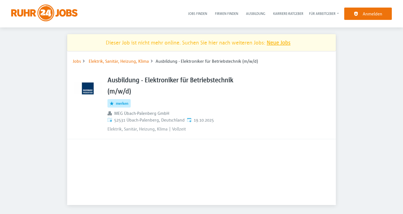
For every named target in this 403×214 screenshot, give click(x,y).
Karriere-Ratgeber (288, 13)
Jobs (77, 61)
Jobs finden (197, 13)
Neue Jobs (278, 42)
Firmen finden (226, 13)
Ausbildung (255, 13)
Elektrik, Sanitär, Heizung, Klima (119, 61)
